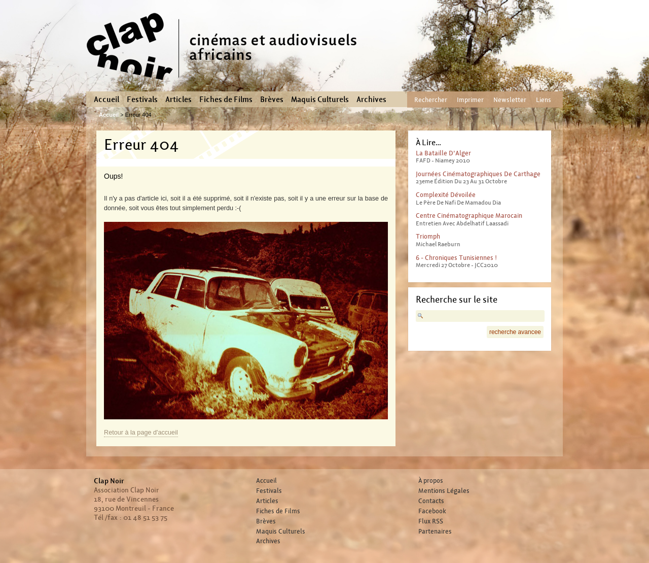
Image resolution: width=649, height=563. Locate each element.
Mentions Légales (444, 491)
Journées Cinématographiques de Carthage (478, 174)
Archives (371, 99)
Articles (178, 99)
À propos (430, 481)
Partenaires (435, 531)
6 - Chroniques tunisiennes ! (456, 257)
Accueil (106, 99)
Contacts (431, 501)
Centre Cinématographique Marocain (469, 215)
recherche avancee (515, 332)
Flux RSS (430, 521)
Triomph (428, 236)
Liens (543, 100)
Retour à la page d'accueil (141, 432)
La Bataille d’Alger (443, 153)
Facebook (432, 511)
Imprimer (470, 100)
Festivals (142, 99)
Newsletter (509, 100)
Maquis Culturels (320, 99)
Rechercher (430, 100)
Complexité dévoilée (446, 194)
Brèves (271, 99)
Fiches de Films (226, 99)
